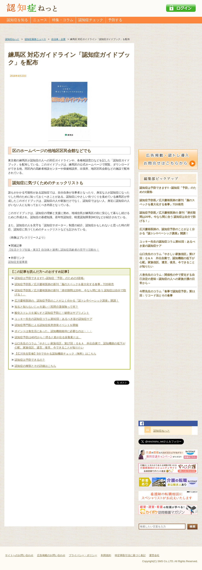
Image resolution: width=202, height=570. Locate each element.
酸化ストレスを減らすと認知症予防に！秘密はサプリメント (52, 312)
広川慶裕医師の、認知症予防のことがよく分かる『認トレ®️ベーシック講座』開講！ (67, 300)
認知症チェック (90, 20)
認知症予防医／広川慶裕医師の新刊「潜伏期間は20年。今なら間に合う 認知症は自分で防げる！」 (70, 292)
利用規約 (106, 555)
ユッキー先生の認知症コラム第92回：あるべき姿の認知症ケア (53, 319)
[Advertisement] (69, 426)
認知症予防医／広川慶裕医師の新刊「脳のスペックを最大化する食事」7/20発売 (64, 284)
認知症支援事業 (17, 262)
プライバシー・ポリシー (83, 555)
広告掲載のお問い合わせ (51, 555)
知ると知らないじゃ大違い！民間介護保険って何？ (46, 306)
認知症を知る (17, 20)
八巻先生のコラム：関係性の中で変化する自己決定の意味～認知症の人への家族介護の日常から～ (167, 279)
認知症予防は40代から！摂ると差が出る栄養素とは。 (48, 337)
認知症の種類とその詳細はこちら (35, 365)
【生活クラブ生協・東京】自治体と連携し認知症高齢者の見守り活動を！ (53, 249)
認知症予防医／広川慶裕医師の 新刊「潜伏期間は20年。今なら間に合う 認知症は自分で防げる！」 (167, 216)
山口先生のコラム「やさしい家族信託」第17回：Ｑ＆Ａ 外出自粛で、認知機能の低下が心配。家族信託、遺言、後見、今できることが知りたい (70, 345)
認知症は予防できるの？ (30, 359)
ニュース (40, 20)
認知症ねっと (161, 430)
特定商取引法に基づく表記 (130, 555)
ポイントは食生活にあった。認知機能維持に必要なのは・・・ (53, 331)
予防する (115, 20)
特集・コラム (62, 20)
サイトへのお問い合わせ (19, 555)
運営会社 (154, 555)
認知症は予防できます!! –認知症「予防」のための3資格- (49, 278)
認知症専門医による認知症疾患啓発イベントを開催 (46, 325)
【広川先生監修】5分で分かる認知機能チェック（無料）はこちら (55, 353)
